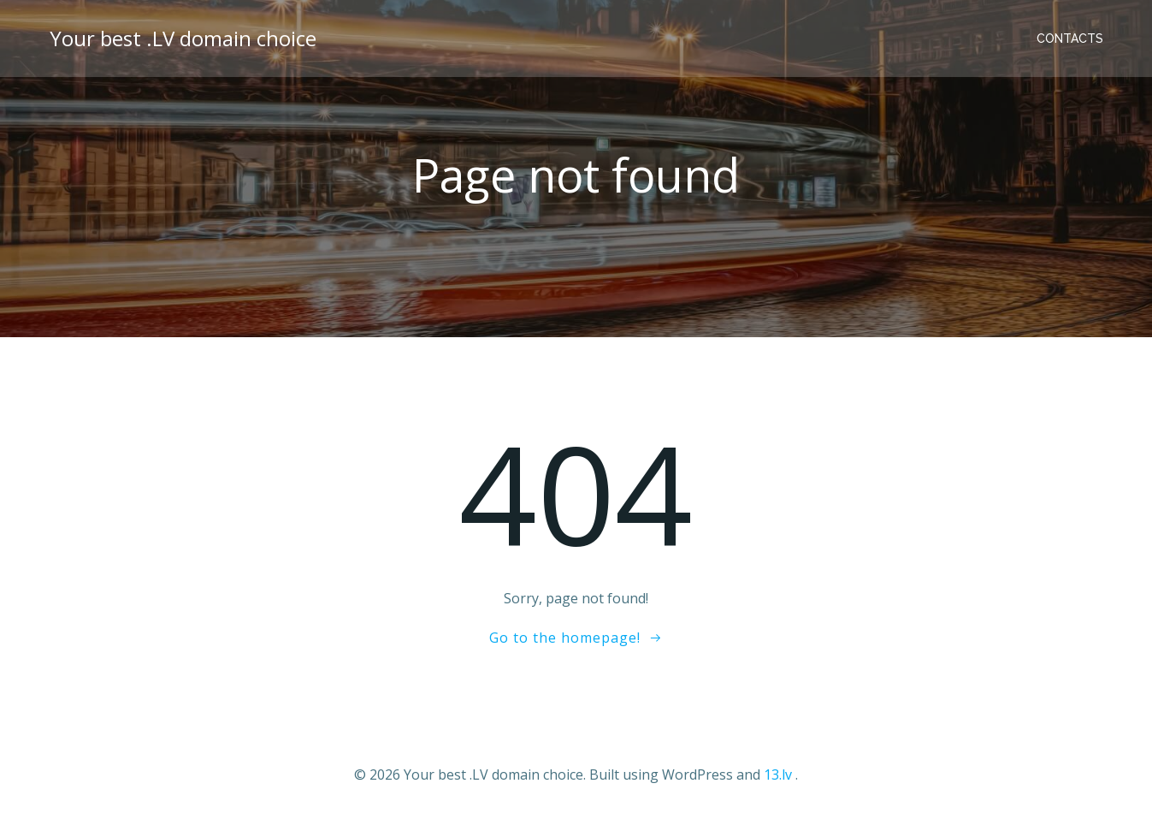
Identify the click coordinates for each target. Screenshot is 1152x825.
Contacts (1070, 38)
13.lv (778, 774)
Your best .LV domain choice (183, 38)
